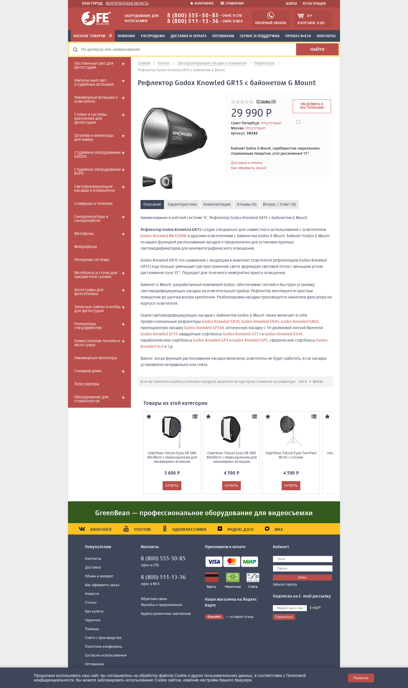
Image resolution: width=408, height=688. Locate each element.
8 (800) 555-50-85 (193, 15)
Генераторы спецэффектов (87, 326)
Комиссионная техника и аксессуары (97, 343)
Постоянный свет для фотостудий (93, 66)
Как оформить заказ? (249, 168)
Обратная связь (154, 599)
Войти (291, 4)
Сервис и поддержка (260, 36)
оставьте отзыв (241, 617)
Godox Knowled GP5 (250, 340)
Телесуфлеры (86, 384)
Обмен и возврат (99, 576)
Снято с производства (103, 638)
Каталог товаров (93, 36)
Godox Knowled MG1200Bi (164, 236)
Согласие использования (106, 656)
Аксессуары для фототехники (88, 292)
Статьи (91, 603)
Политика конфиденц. (104, 647)
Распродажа (153, 36)
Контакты (326, 36)
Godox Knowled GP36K (204, 328)
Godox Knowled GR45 (260, 322)
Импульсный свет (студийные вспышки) (94, 83)
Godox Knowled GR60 (299, 322)
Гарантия (92, 620)
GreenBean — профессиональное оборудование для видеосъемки (204, 513)
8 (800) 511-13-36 (193, 21)
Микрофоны (85, 247)
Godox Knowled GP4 (210, 340)
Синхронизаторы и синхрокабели (91, 219)
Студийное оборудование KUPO (97, 172)
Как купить (94, 612)
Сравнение (232, 3)
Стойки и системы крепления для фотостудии (90, 119)
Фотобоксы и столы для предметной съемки (95, 275)
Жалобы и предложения (161, 605)
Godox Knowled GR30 (221, 322)
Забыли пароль (285, 585)
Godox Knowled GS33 (242, 334)
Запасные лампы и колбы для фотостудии (97, 309)
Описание (152, 205)
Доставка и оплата (189, 36)
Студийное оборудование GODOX (97, 155)
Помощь (92, 629)
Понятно (361, 678)
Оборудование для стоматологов (91, 399)
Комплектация (216, 205)
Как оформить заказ (102, 585)
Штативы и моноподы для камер (94, 138)
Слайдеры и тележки (93, 204)
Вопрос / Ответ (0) (279, 205)
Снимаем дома (87, 371)
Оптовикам (223, 36)
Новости (92, 594)
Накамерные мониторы (95, 358)
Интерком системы (91, 260)
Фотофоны (84, 234)
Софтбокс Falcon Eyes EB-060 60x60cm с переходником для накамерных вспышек (232, 458)
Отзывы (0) (266, 102)
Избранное (202, 3)
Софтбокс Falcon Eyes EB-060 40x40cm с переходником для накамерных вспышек (172, 458)
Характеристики (182, 205)
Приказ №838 (298, 36)
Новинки (126, 36)
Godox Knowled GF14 (159, 334)
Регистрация (314, 4)
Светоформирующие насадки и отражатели (94, 189)
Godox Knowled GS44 (283, 334)
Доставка (93, 568)
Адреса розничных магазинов (166, 614)
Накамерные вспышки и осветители (96, 100)
